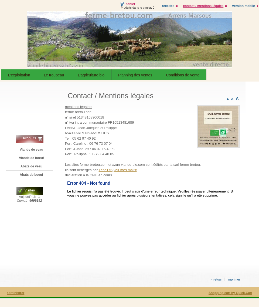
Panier (130, 4)
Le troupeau (54, 75)
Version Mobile (243, 6)
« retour (216, 279)
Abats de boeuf (31, 175)
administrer (15, 293)
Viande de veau (31, 149)
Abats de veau (31, 166)
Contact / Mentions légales (203, 6)
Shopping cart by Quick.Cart (230, 293)
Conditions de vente (182, 75)
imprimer (233, 279)
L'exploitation (19, 75)
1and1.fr (106, 170)
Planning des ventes (135, 75)
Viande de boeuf (31, 158)
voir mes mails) (125, 170)
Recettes (168, 6)
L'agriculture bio (91, 75)
